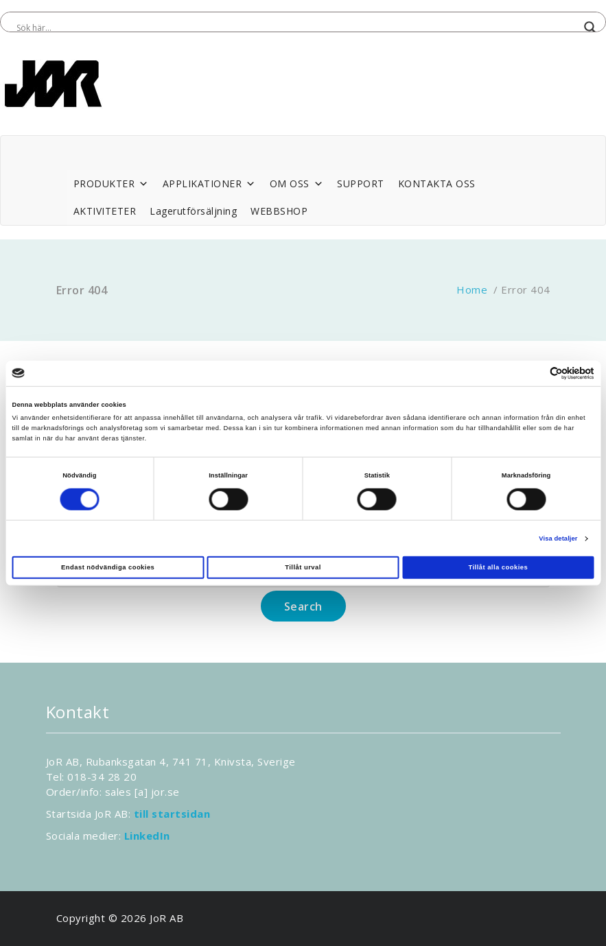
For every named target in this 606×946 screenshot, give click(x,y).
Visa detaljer (558, 538)
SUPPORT (360, 183)
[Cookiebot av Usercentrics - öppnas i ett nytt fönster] (534, 373)
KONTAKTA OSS (437, 183)
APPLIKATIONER (209, 184)
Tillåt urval (303, 567)
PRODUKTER (111, 184)
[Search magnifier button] (590, 27)
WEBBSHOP (278, 210)
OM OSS (297, 184)
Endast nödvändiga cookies (107, 567)
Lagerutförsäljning (193, 210)
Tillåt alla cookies (498, 567)
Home (471, 289)
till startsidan (172, 813)
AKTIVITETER (105, 210)
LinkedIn (147, 835)
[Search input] (296, 27)
